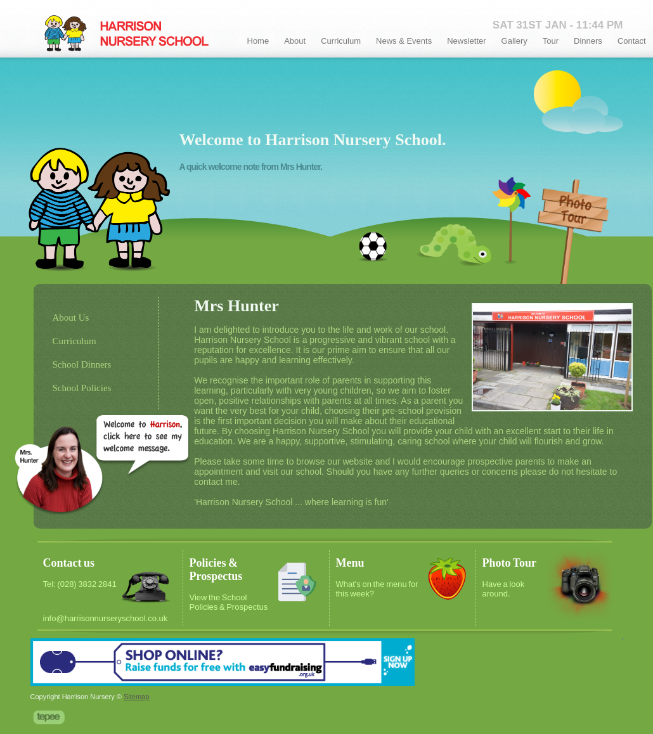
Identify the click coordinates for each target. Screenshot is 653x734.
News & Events (404, 41)
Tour (551, 41)
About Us (71, 317)
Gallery (514, 41)
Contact (631, 41)
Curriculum (341, 41)
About (295, 41)
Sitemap (136, 696)
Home (258, 41)
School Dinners (82, 364)
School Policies (82, 388)
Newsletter (466, 41)
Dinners (588, 41)
